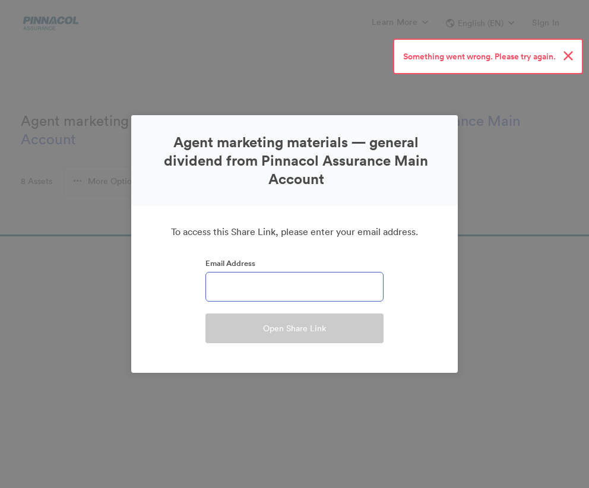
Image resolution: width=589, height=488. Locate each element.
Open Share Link (294, 328)
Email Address (230, 263)
